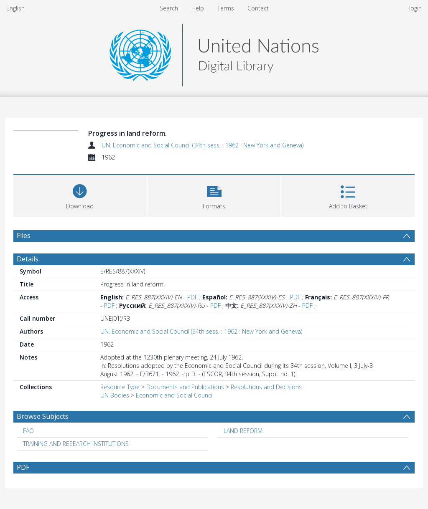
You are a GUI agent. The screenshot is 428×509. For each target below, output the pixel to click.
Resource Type (120, 387)
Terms (225, 8)
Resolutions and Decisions (266, 387)
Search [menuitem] (169, 8)
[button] (214, 195)
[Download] (80, 195)
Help (197, 8)
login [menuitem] (415, 8)
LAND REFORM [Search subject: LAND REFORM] (243, 431)
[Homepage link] (214, 53)
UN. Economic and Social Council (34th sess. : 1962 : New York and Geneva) (202, 145)
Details (27, 258)
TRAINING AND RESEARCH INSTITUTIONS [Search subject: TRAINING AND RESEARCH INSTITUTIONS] (76, 444)
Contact (258, 8)
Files (24, 235)
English (15, 8)
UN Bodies (114, 395)
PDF (192, 297)
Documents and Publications (185, 387)
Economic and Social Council (175, 395)
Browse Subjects (43, 416)
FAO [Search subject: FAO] (28, 431)
